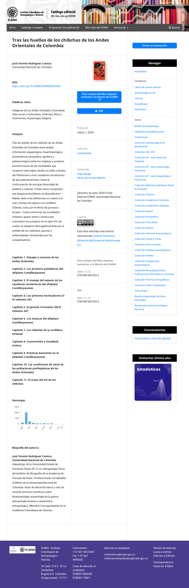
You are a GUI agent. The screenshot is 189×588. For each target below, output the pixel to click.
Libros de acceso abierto (91, 177)
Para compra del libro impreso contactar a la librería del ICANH (99, 95)
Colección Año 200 (145, 152)
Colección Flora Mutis (146, 222)
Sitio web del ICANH (96, 27)
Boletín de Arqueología (147, 126)
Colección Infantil (144, 227)
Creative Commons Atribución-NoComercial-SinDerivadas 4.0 (98, 240)
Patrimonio (140, 109)
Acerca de (120, 27)
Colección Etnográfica (146, 216)
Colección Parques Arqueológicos (153, 250)
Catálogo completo (32, 27)
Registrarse (166, 2)
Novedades (141, 71)
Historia (139, 98)
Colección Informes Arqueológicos (153, 233)
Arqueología (84, 173)
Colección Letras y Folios (148, 239)
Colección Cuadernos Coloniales (152, 200)
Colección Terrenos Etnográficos (152, 279)
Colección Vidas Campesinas (150, 285)
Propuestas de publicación (64, 27)
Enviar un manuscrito (154, 45)
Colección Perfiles (144, 255)
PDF (101, 111)
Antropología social (145, 92)
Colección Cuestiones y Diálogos (152, 205)
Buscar (174, 27)
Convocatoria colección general (153, 338)
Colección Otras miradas (148, 244)
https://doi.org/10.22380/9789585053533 (36, 86)
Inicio (12, 27)
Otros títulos (141, 290)
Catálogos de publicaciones (149, 131)
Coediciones (84, 153)
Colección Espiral (144, 211)
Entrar (179, 2)
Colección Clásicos (145, 194)
